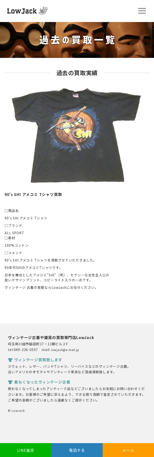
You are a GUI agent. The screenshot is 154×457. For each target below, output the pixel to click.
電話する (77, 450)
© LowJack (16, 410)
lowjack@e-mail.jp (65, 350)
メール (128, 450)
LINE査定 (25, 450)
